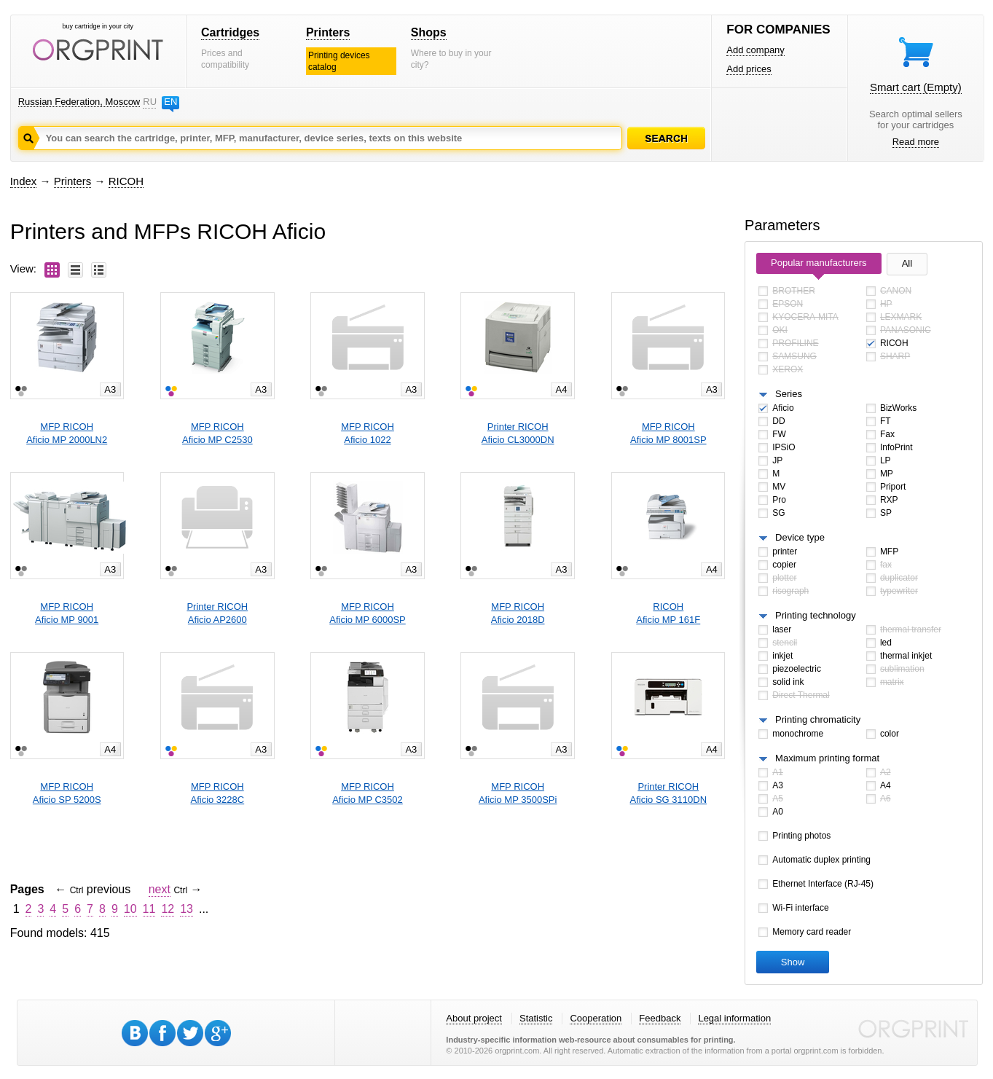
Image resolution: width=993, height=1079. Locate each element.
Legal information (734, 1018)
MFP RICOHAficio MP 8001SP (668, 433)
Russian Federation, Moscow (79, 101)
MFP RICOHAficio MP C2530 (217, 433)
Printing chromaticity (817, 719)
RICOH (126, 181)
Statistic (536, 1018)
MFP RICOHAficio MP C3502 (367, 793)
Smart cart (916, 87)
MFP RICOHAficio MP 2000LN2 (66, 433)
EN (170, 101)
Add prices (748, 68)
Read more (915, 141)
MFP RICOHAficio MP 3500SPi (518, 793)
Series (788, 393)
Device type (800, 537)
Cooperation (595, 1018)
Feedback (659, 1018)
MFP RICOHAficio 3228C (217, 793)
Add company (755, 49)
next (159, 889)
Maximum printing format (827, 758)
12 (167, 909)
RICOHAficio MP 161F (668, 613)
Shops (429, 32)
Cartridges (230, 32)
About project (474, 1018)
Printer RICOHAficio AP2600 (217, 613)
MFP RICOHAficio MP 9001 (66, 613)
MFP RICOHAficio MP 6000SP (367, 613)
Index (23, 181)
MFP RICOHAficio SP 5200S (67, 793)
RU (149, 101)
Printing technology (815, 615)
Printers (328, 32)
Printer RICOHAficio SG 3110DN (668, 793)
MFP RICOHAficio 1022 (367, 433)
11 (149, 909)
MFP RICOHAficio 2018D (518, 613)
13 (186, 909)
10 (130, 909)
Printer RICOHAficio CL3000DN (518, 433)
